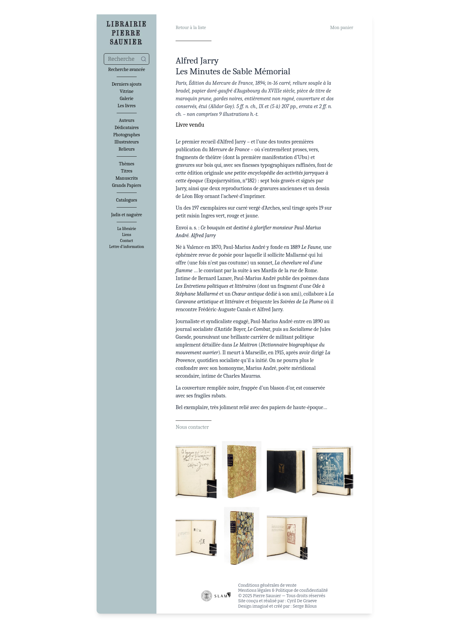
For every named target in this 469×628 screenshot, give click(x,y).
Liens (126, 235)
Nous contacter (192, 427)
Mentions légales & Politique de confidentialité (283, 590)
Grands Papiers (126, 185)
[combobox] (126, 59)
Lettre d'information (126, 247)
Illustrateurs (126, 142)
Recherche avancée (126, 69)
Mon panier (341, 27)
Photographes (126, 134)
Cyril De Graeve (302, 600)
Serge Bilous (305, 606)
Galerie (126, 98)
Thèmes (126, 163)
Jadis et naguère (126, 214)
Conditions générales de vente (267, 585)
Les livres (126, 105)
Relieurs (126, 149)
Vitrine (126, 91)
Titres (126, 171)
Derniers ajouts (126, 84)
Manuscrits (126, 178)
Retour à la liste (191, 27)
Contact (126, 241)
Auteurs (126, 120)
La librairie (126, 229)
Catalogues (126, 200)
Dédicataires (127, 127)
